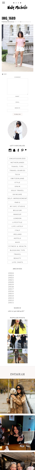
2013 (11, 298)
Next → (11, 23)
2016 (11, 291)
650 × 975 (17, 21)
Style (17, 182)
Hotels (17, 238)
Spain (17, 186)
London (18, 218)
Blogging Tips (17, 250)
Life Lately (17, 226)
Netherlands (17, 162)
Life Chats (17, 262)
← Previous (5, 23)
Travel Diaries (17, 170)
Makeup (17, 214)
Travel (17, 254)
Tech (17, 174)
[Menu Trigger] (3, 2)
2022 (11, 278)
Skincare (17, 194)
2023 (11, 275)
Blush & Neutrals (26, 21)
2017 (11, 289)
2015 (11, 293)
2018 (11, 287)
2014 (11, 296)
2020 (11, 282)
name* (17, 96)
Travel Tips (17, 166)
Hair (17, 242)
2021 (11, 280)
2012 (11, 300)
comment (17, 77)
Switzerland (17, 178)
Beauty (17, 258)
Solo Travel (17, 190)
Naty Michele (17, 8)
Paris (17, 202)
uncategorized (17, 158)
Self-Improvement (17, 198)
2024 (11, 273)
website (17, 108)
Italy (17, 230)
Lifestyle (17, 222)
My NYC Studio (17, 206)
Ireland (17, 234)
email (17, 102)
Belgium (17, 210)
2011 (11, 303)
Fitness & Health (17, 246)
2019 (11, 284)
